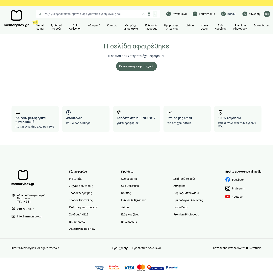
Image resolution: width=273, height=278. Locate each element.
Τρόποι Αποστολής (81, 200)
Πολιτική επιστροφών (83, 207)
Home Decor (180, 207)
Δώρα (125, 207)
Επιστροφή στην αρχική (136, 66)
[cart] (228, 14)
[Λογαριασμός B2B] (267, 14)
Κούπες (126, 193)
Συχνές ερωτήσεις (81, 185)
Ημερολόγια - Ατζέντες (188, 200)
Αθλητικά (179, 185)
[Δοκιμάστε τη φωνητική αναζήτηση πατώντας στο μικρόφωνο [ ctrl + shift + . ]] (149, 14)
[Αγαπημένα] (176, 14)
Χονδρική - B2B (78, 214)
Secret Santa (129, 178)
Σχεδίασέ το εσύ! (184, 178)
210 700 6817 (23, 209)
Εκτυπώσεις (129, 221)
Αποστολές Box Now (82, 228)
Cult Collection (130, 185)
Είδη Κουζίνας (130, 214)
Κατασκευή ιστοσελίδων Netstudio (237, 248)
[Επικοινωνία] (204, 14)
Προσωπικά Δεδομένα (146, 248)
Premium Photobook (186, 214)
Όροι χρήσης (120, 248)
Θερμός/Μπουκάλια (186, 193)
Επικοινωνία (77, 221)
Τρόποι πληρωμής (80, 193)
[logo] (16, 18)
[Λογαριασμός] (251, 14)
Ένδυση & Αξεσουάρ (133, 200)
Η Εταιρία (75, 178)
